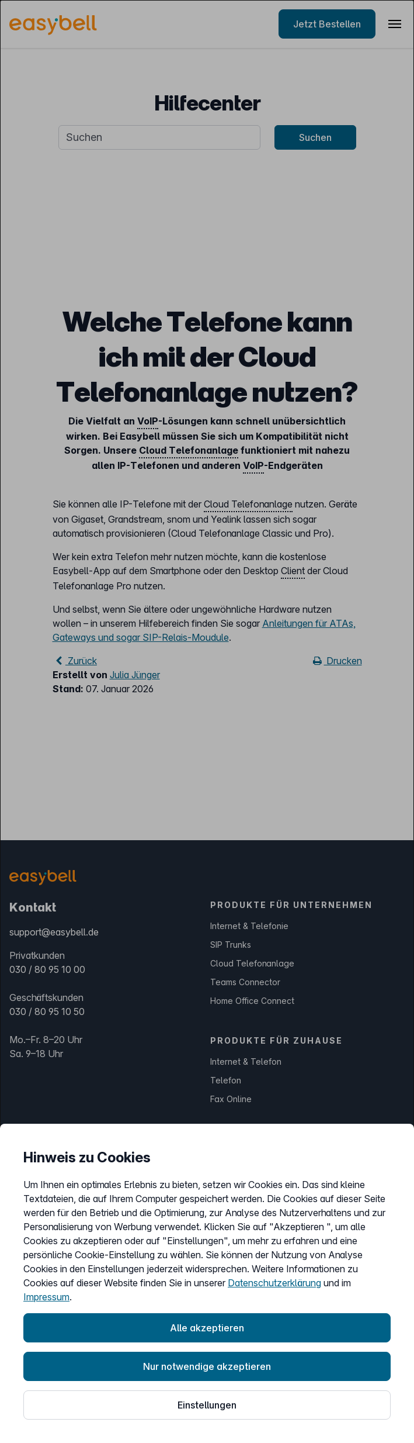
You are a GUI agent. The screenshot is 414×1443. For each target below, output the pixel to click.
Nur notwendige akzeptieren (207, 1366)
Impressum (46, 1297)
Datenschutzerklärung (274, 1283)
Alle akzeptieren (207, 1328)
